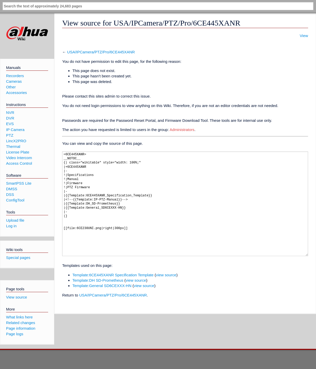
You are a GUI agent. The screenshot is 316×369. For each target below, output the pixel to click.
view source (166, 275)
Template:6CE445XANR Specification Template (113, 275)
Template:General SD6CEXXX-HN (101, 285)
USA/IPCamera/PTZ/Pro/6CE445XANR (101, 52)
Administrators (182, 129)
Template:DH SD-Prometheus (97, 280)
